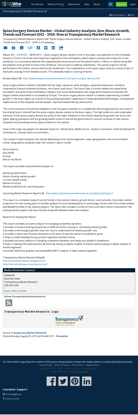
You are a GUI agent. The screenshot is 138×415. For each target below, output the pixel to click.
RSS (133, 15)
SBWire (11, 4)
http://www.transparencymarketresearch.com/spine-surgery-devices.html (61, 78)
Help (86, 4)
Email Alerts (118, 15)
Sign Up (121, 4)
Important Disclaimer (79, 371)
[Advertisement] (69, 21)
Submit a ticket (12, 398)
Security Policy (45, 365)
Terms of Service (62, 365)
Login (132, 4)
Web (14, 291)
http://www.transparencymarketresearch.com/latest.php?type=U (79, 193)
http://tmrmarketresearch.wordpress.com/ (25, 264)
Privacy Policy (78, 365)
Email (7, 291)
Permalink (62, 336)
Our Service (37, 4)
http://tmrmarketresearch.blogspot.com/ (24, 260)
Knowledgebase (14, 394)
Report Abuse (92, 365)
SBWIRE (22, 54)
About (97, 4)
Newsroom (74, 4)
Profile (22, 291)
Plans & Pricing (56, 4)
